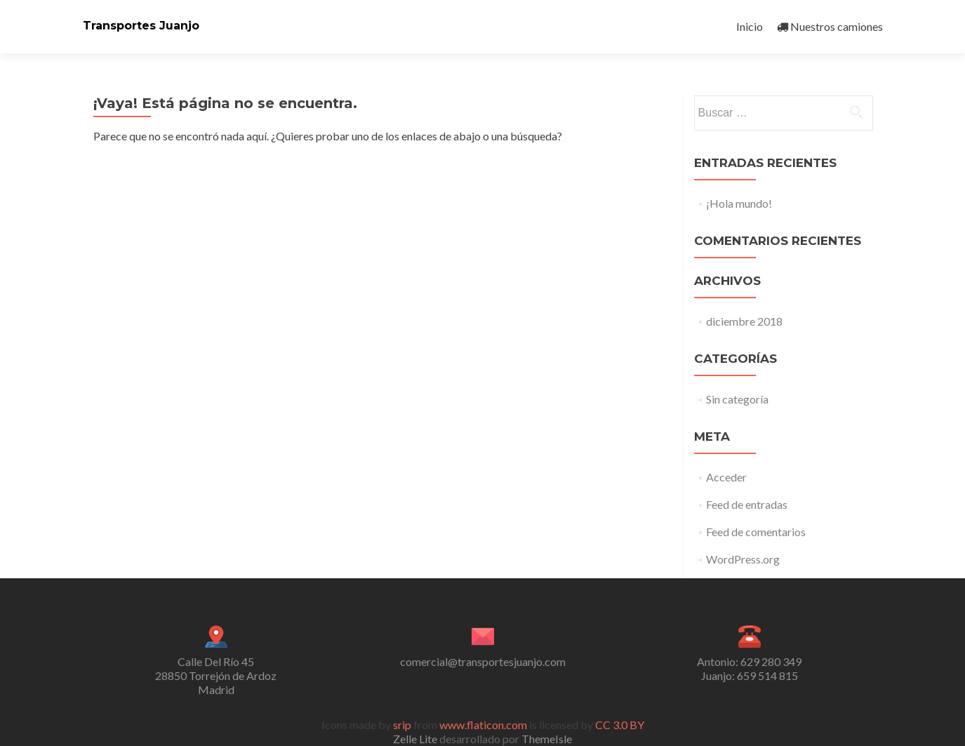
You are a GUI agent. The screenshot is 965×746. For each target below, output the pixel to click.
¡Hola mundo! (739, 203)
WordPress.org (743, 559)
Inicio (749, 26)
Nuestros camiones (830, 26)
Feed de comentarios (756, 531)
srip (402, 724)
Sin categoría (737, 399)
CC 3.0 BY (619, 724)
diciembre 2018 (744, 321)
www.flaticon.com (483, 724)
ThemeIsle (546, 738)
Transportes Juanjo (141, 25)
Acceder (726, 477)
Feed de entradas (746, 504)
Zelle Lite (416, 738)
